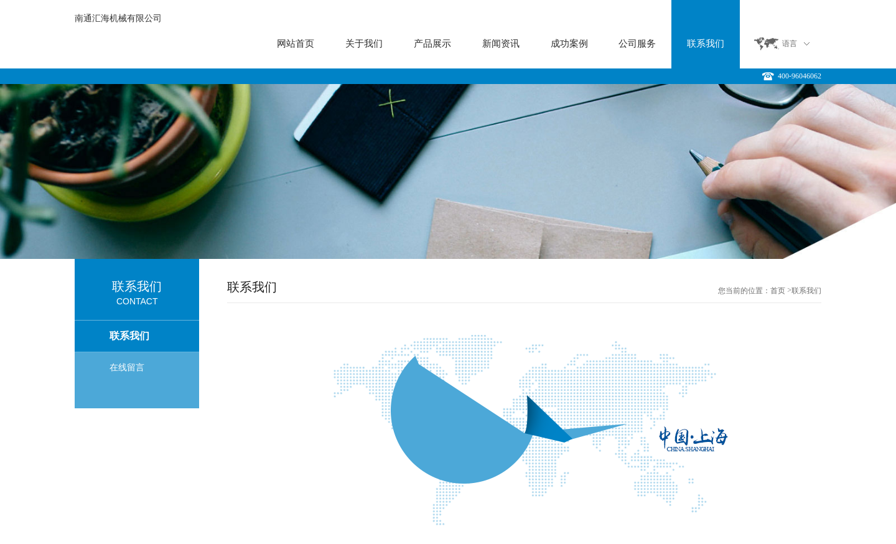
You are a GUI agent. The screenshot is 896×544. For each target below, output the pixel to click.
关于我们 (364, 44)
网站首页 (295, 44)
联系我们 (705, 44)
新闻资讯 (501, 44)
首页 (777, 290)
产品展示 (432, 44)
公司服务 (637, 44)
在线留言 (127, 367)
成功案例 (569, 44)
